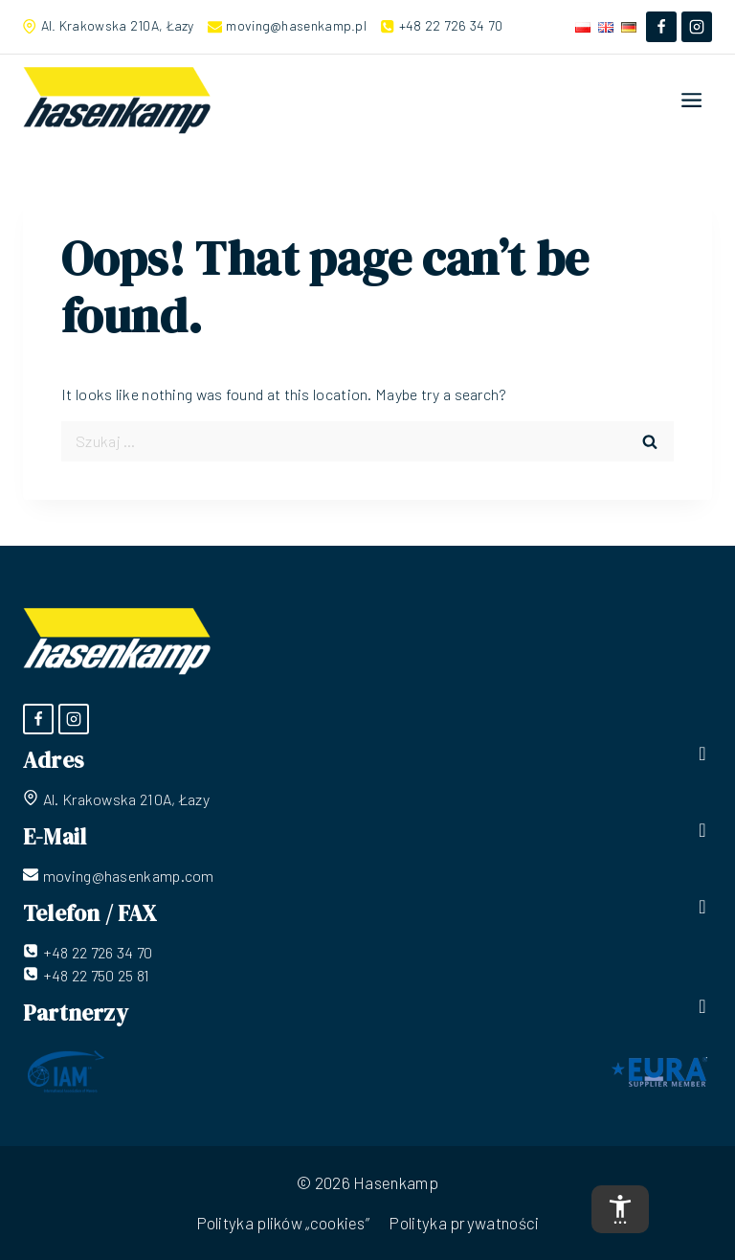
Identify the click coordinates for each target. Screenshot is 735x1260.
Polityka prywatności (464, 1222)
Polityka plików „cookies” (283, 1222)
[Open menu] (692, 99)
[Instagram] (696, 26)
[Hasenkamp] (117, 100)
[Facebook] (661, 26)
